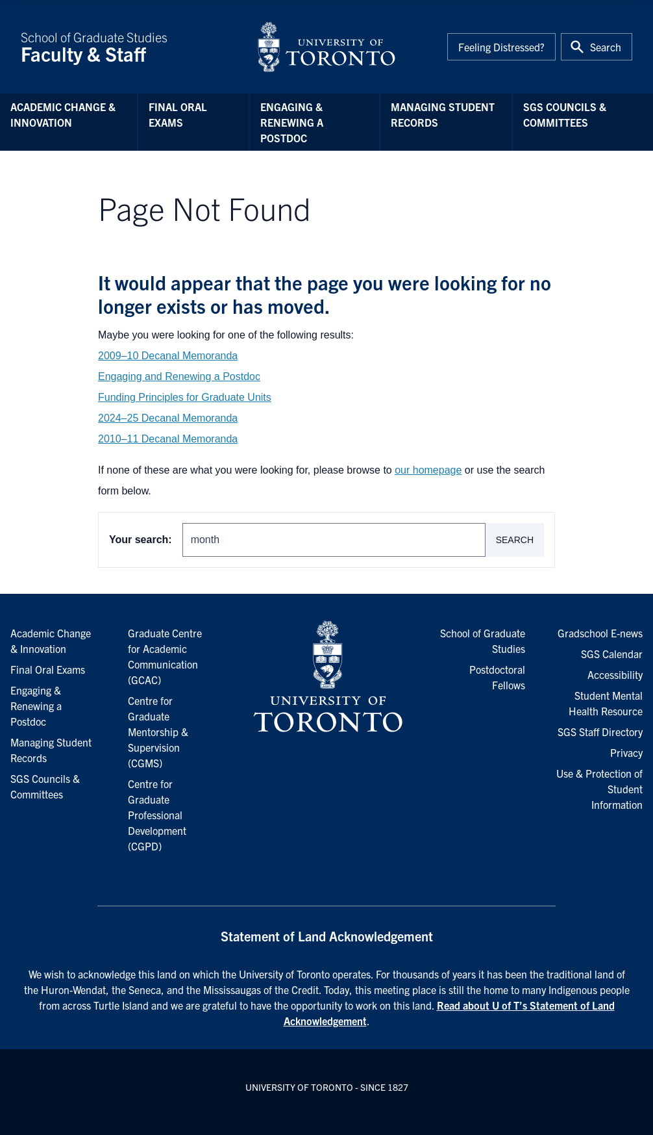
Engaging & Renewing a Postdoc (291, 122)
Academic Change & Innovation (63, 114)
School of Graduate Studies (131, 47)
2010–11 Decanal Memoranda (168, 438)
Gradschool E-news (600, 632)
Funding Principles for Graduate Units (184, 397)
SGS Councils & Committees (564, 114)
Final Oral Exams (178, 114)
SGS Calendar (612, 653)
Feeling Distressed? (501, 46)
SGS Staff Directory (600, 731)
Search (515, 540)
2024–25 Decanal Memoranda (168, 418)
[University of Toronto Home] (326, 47)
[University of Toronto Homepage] (326, 677)
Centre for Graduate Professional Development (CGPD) (157, 814)
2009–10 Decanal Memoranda (168, 355)
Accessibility (615, 674)
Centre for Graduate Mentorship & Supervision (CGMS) (158, 731)
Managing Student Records (443, 114)
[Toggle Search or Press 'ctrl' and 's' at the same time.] (596, 46)
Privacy (626, 752)
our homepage (428, 470)
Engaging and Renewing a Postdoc (179, 376)
